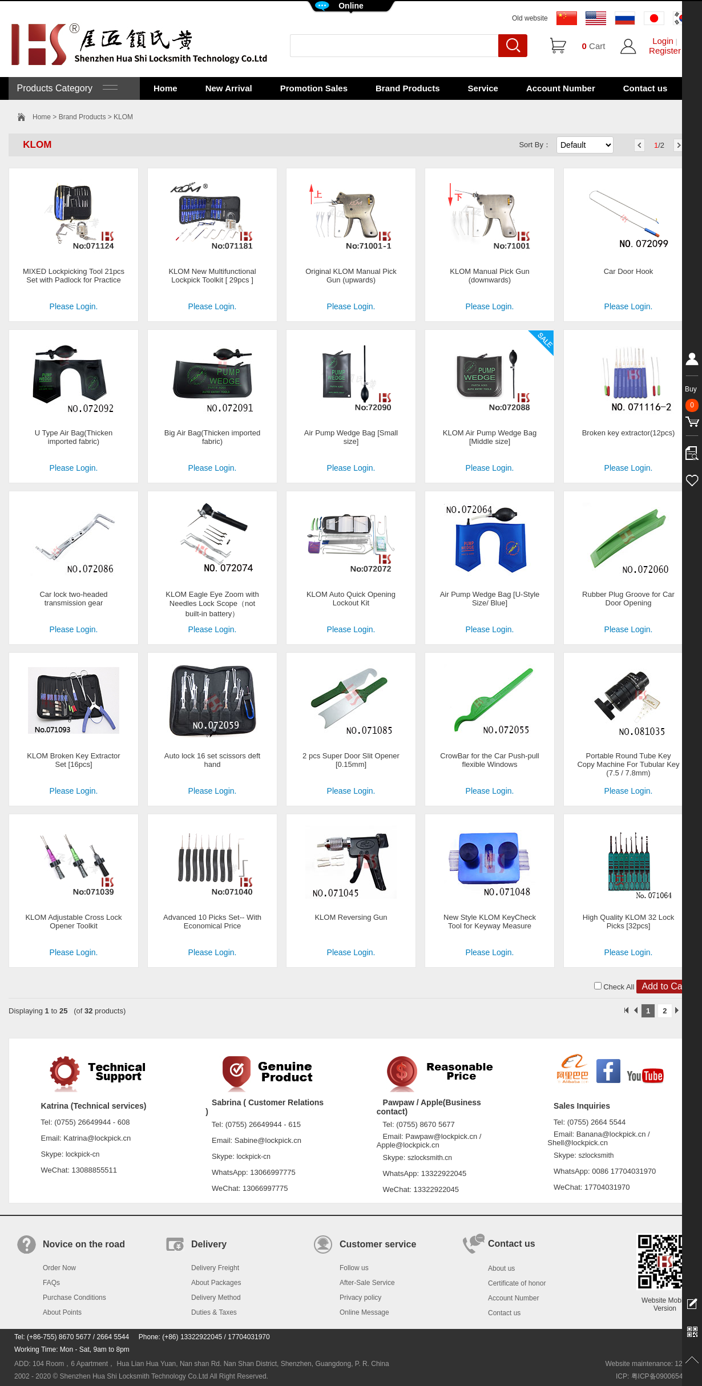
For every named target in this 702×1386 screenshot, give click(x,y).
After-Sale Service (367, 1283)
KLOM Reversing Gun (350, 917)
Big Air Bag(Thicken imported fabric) (212, 437)
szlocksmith (596, 1155)
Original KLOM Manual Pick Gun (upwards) (351, 275)
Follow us (354, 1268)
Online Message (364, 1312)
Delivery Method (216, 1298)
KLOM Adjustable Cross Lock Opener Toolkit (73, 921)
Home (165, 88)
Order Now (59, 1268)
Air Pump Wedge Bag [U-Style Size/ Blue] (490, 598)
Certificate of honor (517, 1283)
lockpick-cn (82, 1154)
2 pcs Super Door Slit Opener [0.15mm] (351, 760)
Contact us (645, 88)
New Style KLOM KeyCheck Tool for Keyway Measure (489, 921)
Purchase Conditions (74, 1298)
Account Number (560, 88)
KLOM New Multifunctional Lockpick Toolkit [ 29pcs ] (212, 275)
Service (483, 88)
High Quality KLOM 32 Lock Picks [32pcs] (628, 921)
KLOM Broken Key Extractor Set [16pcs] (73, 760)
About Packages (216, 1283)
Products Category (66, 88)
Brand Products (408, 88)
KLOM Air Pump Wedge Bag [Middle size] (490, 437)
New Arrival (228, 88)
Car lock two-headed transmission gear (73, 598)
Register (665, 50)
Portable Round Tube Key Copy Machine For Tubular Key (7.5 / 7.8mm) (628, 764)
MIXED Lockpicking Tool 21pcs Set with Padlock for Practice (73, 275)
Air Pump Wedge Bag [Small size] (351, 437)
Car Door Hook (628, 271)
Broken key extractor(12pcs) (628, 433)
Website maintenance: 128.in (649, 1364)
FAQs (51, 1283)
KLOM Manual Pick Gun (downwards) (489, 275)
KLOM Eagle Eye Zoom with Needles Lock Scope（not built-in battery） (212, 604)
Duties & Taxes (214, 1312)
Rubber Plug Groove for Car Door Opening (628, 598)
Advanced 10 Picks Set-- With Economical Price (212, 921)
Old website (530, 18)
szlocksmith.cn (430, 1158)
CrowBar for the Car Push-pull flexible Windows (489, 760)
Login (662, 41)
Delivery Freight (215, 1268)
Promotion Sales (314, 88)
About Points (62, 1312)
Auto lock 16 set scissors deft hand (212, 760)
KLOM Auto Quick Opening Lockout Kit (351, 598)
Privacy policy (360, 1298)
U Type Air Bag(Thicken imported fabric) (73, 437)
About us (501, 1268)
